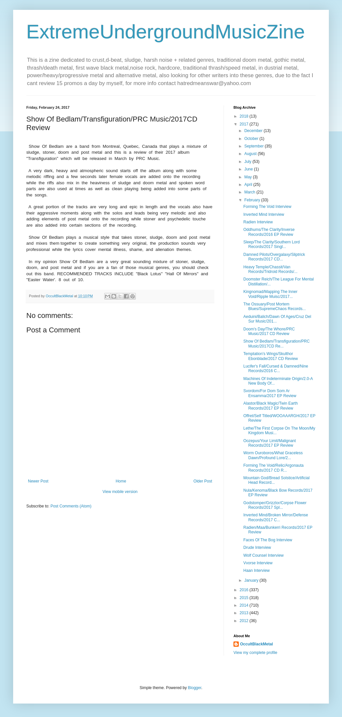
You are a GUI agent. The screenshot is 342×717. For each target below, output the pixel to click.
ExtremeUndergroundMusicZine (165, 32)
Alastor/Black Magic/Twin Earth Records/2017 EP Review (270, 405)
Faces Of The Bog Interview (267, 540)
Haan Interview (256, 570)
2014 (245, 605)
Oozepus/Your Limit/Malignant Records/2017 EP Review (269, 443)
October (251, 138)
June (249, 169)
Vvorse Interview (258, 563)
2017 (245, 124)
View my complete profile (255, 652)
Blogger (194, 687)
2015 (245, 597)
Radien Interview (258, 222)
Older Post (202, 481)
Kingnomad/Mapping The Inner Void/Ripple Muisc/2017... (270, 294)
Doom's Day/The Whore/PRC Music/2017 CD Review (269, 331)
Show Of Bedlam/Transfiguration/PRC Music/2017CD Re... (276, 343)
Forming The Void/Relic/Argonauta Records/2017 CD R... (273, 467)
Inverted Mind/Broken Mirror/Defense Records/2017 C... (275, 517)
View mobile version (120, 491)
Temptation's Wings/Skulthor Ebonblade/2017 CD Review (270, 356)
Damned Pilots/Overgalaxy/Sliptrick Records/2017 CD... (274, 256)
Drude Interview (257, 547)
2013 (245, 613)
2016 (245, 590)
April (248, 184)
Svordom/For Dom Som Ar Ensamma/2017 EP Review (269, 393)
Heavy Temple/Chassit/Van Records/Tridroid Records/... (270, 269)
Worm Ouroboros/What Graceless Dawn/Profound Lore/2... (273, 455)
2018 (245, 116)
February (252, 200)
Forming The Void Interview (267, 206)
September (254, 146)
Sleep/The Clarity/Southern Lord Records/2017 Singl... (271, 244)
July (248, 161)
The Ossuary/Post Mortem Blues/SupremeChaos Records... (274, 306)
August (251, 153)
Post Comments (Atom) (70, 506)
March (250, 192)
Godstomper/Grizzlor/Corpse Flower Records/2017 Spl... (274, 505)
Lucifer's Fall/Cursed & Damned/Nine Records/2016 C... (275, 368)
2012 (245, 620)
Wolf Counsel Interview (263, 555)
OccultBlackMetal (256, 644)
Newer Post (38, 481)
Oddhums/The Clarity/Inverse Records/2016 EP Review (269, 231)
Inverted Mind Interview (263, 214)
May (248, 177)
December (254, 130)
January (251, 580)
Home (121, 481)
